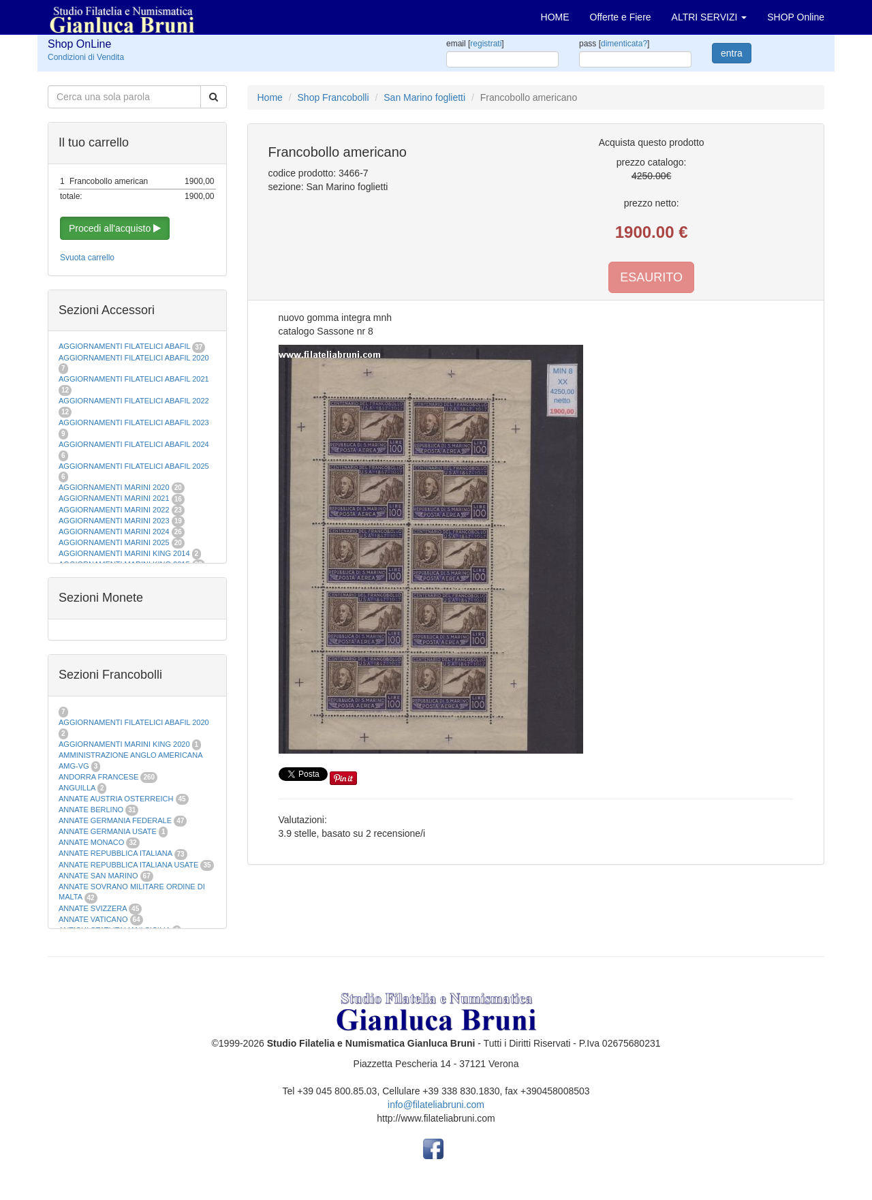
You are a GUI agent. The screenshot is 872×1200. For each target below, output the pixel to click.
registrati (485, 43)
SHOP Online (795, 17)
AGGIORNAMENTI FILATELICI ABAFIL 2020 (134, 358)
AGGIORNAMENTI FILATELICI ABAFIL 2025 (134, 466)
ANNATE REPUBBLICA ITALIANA (115, 853)
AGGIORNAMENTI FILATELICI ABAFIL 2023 (134, 422)
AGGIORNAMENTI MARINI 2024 (114, 531)
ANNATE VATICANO (93, 919)
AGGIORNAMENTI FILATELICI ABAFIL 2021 (134, 379)
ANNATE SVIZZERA (93, 908)
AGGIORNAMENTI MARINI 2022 (114, 510)
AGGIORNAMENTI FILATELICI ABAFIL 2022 (134, 401)
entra (732, 53)
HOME (555, 17)
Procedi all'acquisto (115, 228)
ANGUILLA (77, 788)
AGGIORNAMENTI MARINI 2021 (114, 498)
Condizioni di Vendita (86, 57)
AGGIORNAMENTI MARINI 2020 (114, 487)
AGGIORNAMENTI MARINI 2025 (114, 542)
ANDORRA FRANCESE (98, 777)
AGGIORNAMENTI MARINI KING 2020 (124, 744)
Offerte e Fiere (620, 17)
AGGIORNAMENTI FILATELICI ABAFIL (125, 346)
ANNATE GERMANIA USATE (108, 831)
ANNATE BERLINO (91, 809)
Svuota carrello (87, 257)
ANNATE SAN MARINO (98, 876)
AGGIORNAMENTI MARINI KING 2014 (124, 553)
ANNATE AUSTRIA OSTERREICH (116, 799)
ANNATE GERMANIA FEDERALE (115, 820)
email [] (475, 43)
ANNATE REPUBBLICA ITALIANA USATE (129, 865)
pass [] (614, 43)
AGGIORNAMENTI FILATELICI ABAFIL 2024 (134, 444)
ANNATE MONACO (91, 842)
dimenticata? (624, 43)
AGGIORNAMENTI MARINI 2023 (114, 521)
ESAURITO (651, 277)
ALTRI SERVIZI (709, 17)
